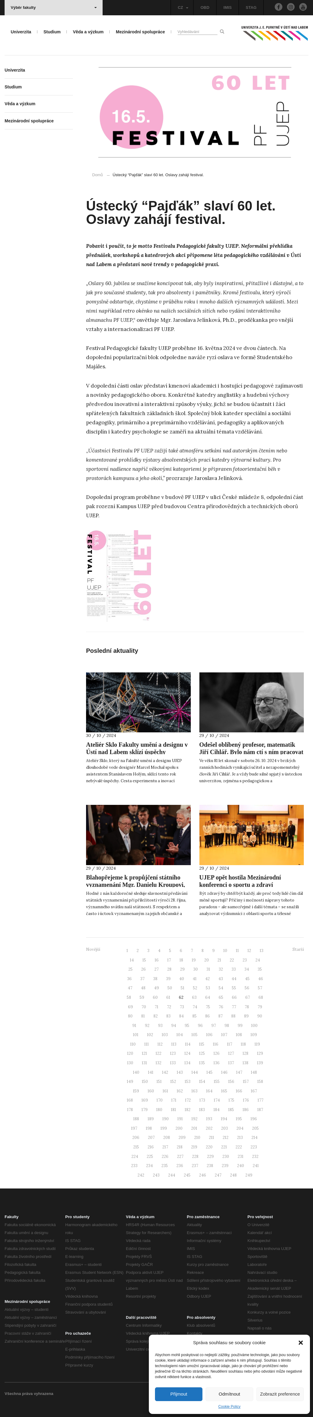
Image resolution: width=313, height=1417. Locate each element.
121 (144, 1053)
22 (232, 960)
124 (187, 1053)
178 (130, 1109)
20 (206, 960)
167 (254, 1091)
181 (173, 1109)
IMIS (228, 7)
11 (237, 950)
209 (182, 1137)
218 (180, 1147)
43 (220, 978)
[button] (301, 1343)
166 (239, 1091)
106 (209, 1034)
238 (210, 1165)
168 (130, 1100)
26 (143, 969)
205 (255, 1128)
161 (165, 1091)
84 (181, 1016)
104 (179, 1034)
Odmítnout (229, 1394)
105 (194, 1034)
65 (221, 997)
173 (202, 1100)
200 (179, 1128)
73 (182, 1007)
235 (164, 1165)
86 (207, 1016)
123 (173, 1053)
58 (129, 997)
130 (130, 1063)
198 (149, 1128)
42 (207, 978)
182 (187, 1109)
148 (254, 1072)
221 (224, 1147)
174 (217, 1100)
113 (173, 1044)
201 (194, 1128)
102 (150, 1034)
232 (255, 1156)
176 (246, 1100)
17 (169, 960)
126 (216, 1053)
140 (136, 1072)
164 (209, 1091)
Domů (97, 175)
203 (224, 1128)
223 (254, 1147)
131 (144, 1063)
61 (168, 997)
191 (180, 1118)
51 (182, 988)
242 (141, 1175)
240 (240, 1165)
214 (254, 1137)
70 (143, 1007)
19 (194, 960)
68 (260, 997)
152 (173, 1081)
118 (243, 1044)
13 (261, 950)
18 (181, 960)
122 (158, 1053)
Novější (93, 949)
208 (166, 1137)
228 (195, 1156)
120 (130, 1053)
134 (187, 1063)
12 (249, 950)
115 (201, 1044)
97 (213, 1025)
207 (151, 1137)
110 (133, 1044)
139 (260, 1063)
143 (180, 1072)
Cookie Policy (229, 1406)
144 (194, 1072)
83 (168, 1016)
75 (208, 1007)
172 (188, 1100)
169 (144, 1100)
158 (260, 1081)
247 (218, 1175)
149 (130, 1081)
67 (247, 997)
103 (165, 1034)
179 (144, 1109)
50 (170, 988)
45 (247, 978)
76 (221, 1007)
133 (173, 1063)
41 (195, 978)
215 (136, 1147)
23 (245, 960)
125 (202, 1053)
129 (260, 1053)
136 (216, 1063)
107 (224, 1034)
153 (187, 1081)
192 (194, 1118)
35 (260, 969)
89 (246, 1016)
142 (165, 1072)
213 (240, 1137)
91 (134, 1025)
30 (195, 969)
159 (136, 1091)
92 (147, 1025)
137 (231, 1063)
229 (210, 1156)
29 (182, 969)
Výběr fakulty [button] (54, 7)
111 (146, 1044)
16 (157, 960)
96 (200, 1025)
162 (180, 1091)
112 (160, 1044)
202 (209, 1128)
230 (225, 1156)
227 (180, 1156)
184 (216, 1109)
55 (234, 988)
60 (155, 997)
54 (221, 988)
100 (254, 1025)
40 (181, 978)
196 (254, 1118)
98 (226, 1025)
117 (229, 1044)
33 (234, 969)
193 (209, 1118)
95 (187, 1025)
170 (159, 1100)
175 (231, 1100)
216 (151, 1147)
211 (211, 1137)
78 (247, 1007)
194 (224, 1118)
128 (245, 1053)
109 (254, 1034)
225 (150, 1156)
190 (165, 1118)
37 (142, 978)
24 (257, 960)
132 (158, 1063)
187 (260, 1109)
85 (194, 1016)
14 (132, 960)
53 (208, 988)
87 (220, 1016)
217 (165, 1147)
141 (150, 1072)
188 (136, 1118)
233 (134, 1165)
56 (247, 988)
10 (225, 950)
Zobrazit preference (280, 1394)
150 (145, 1081)
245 (187, 1175)
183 (202, 1109)
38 (155, 978)
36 (129, 978)
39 (168, 978)
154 (202, 1081)
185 (231, 1109)
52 (195, 988)
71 (156, 1007)
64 (207, 997)
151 (159, 1081)
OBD (205, 7)
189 (151, 1118)
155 (217, 1081)
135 (202, 1063)
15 (144, 960)
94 (173, 1025)
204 (239, 1128)
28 (169, 969)
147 (239, 1072)
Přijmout (178, 1394)
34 (246, 969)
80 (130, 1016)
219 (194, 1147)
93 (160, 1025)
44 (234, 978)
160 (151, 1091)
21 (219, 960)
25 (130, 969)
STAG (251, 7)
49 (156, 988)
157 (246, 1081)
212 (225, 1137)
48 (143, 988)
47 (130, 988)
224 (134, 1156)
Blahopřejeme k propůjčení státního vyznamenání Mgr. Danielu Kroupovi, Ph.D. (135, 884)
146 (224, 1072)
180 (159, 1109)
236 (179, 1165)
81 (143, 1016)
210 (197, 1137)
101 (135, 1034)
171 (173, 1100)
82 (155, 1016)
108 (239, 1034)
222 (239, 1147)
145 (209, 1072)
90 (259, 1016)
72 (169, 1007)
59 (142, 997)
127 (231, 1053)
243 (156, 1175)
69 (130, 1007)
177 (260, 1100)
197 (134, 1128)
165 (224, 1091)
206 (135, 1137)
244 (171, 1175)
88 (233, 1016)
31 (208, 969)
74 (195, 1007)
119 (257, 1044)
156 (231, 1081)
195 (239, 1118)
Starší (298, 949)
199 (163, 1128)
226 (165, 1156)
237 (195, 1165)
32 (221, 969)
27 (156, 969)
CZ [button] (183, 7)
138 (245, 1063)
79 (260, 1007)
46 (260, 978)
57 (260, 988)
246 (202, 1175)
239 (225, 1165)
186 (246, 1109)
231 (240, 1156)
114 (187, 1044)
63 (194, 997)
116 (215, 1044)
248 (233, 1175)
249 (248, 1175)
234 (149, 1165)
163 (194, 1091)
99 (240, 1025)
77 (234, 1007)
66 (234, 997)
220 (209, 1147)
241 (256, 1165)
